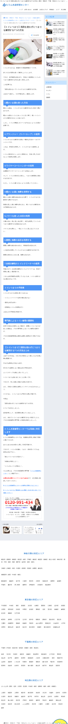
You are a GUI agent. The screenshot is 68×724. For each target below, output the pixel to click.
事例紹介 (51, 9)
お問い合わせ (27, 9)
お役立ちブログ (43, 9)
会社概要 (35, 9)
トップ (21, 9)
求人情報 (63, 9)
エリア (57, 9)
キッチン (49, 91)
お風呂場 (49, 88)
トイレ (33, 20)
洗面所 (48, 99)
